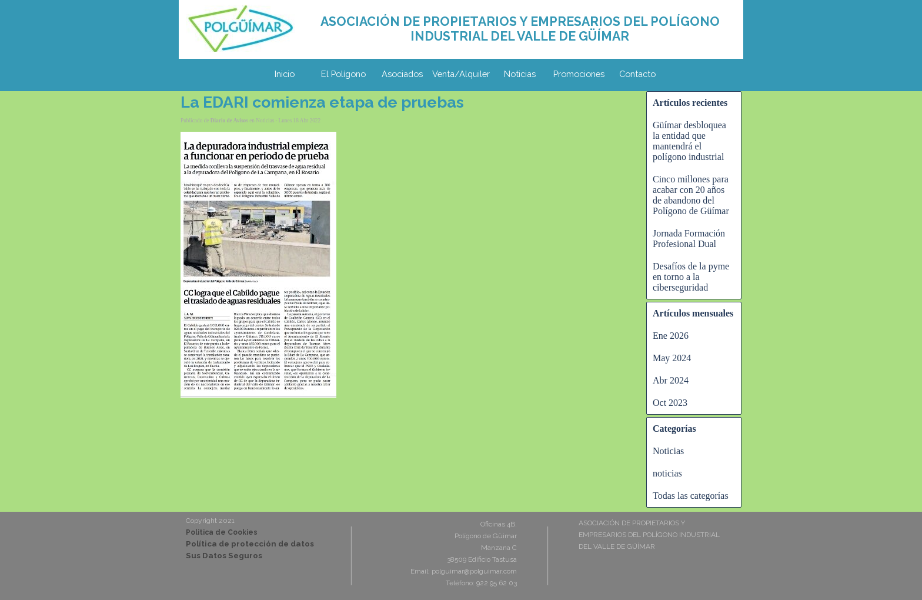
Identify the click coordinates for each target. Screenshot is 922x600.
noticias (667, 473)
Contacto (637, 74)
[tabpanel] (520, 29)
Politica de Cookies (222, 532)
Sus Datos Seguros (224, 555)
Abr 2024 (671, 380)
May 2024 (672, 358)
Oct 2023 (670, 403)
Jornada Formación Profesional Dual (689, 238)
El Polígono (343, 74)
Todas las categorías (691, 496)
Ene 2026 (671, 336)
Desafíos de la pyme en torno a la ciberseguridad (691, 276)
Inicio (285, 74)
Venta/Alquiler (461, 74)
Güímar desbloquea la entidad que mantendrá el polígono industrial (689, 141)
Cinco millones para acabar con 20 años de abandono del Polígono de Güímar (691, 195)
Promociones (578, 74)
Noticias (520, 74)
